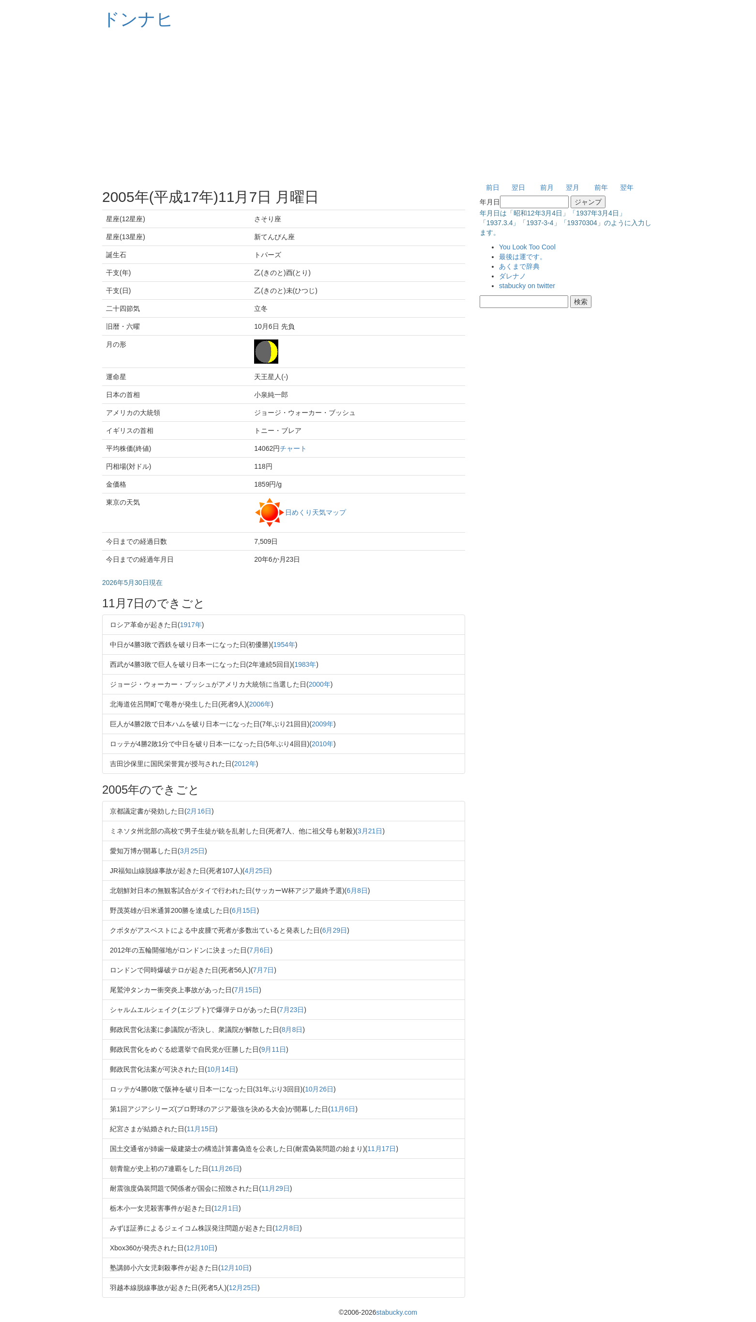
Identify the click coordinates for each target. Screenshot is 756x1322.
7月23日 (291, 1010)
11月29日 (275, 1188)
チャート (293, 448)
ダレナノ (512, 276)
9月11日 (273, 1049)
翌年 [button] (627, 187)
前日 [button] (492, 187)
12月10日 (200, 1248)
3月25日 (192, 851)
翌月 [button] (572, 187)
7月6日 (260, 950)
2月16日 (199, 811)
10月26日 (319, 1089)
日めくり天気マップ (315, 512)
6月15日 (244, 910)
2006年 (260, 704)
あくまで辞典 (519, 266)
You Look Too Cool (527, 247)
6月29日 (334, 930)
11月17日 (381, 1149)
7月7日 (263, 970)
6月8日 (357, 890)
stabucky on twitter (527, 286)
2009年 (322, 724)
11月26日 (225, 1168)
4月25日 (256, 871)
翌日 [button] (518, 187)
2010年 (322, 744)
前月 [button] (547, 187)
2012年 (245, 764)
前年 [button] (601, 187)
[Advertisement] (378, 106)
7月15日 (246, 990)
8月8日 (292, 1029)
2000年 (320, 684)
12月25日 (243, 1287)
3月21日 (370, 831)
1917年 (191, 625)
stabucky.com (396, 1312)
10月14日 (221, 1069)
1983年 (305, 664)
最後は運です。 (522, 257)
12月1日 (226, 1208)
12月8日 (287, 1228)
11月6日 (343, 1109)
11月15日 (201, 1129)
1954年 (284, 644)
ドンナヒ (138, 19)
